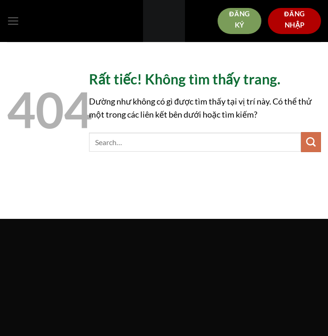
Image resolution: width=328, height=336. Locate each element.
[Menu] (13, 21)
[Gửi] (311, 142)
